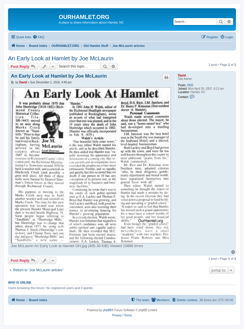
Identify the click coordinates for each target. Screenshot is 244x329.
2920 (190, 85)
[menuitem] (38, 37)
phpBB (107, 310)
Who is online (19, 282)
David (182, 75)
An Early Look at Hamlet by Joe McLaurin (61, 58)
